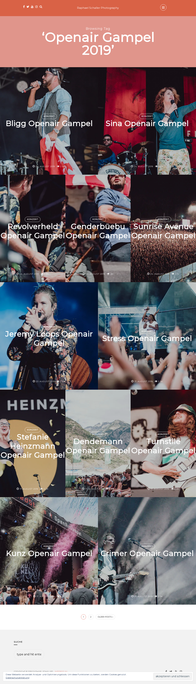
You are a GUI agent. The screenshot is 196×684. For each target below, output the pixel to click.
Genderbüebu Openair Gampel (98, 231)
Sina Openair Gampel (147, 123)
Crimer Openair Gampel (147, 553)
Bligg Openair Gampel (49, 123)
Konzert (49, 116)
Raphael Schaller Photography (98, 7)
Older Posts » (105, 617)
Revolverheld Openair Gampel (32, 231)
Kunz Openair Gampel (49, 553)
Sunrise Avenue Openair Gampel (163, 231)
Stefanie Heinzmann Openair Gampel (32, 446)
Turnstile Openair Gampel (163, 446)
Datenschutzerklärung (17, 677)
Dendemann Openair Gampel (98, 446)
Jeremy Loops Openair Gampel (49, 338)
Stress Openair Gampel (147, 338)
